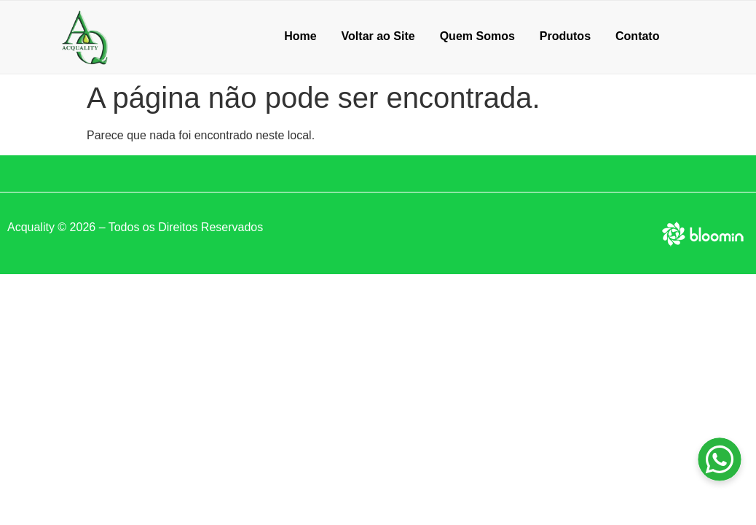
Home (300, 36)
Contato (637, 36)
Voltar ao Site (378, 36)
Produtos (565, 36)
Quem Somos (477, 36)
